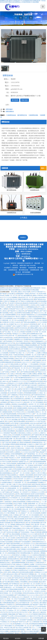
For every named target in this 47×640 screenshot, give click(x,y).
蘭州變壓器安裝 (22, 115)
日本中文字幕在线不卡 (38, 292)
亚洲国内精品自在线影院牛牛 (33, 339)
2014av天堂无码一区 (19, 478)
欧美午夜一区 (13, 335)
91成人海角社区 (26, 536)
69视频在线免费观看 (31, 345)
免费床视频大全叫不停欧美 (35, 387)
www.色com (33, 423)
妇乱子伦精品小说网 (21, 539)
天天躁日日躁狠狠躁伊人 (37, 341)
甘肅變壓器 (14, 267)
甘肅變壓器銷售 (34, 270)
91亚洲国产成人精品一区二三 (18, 353)
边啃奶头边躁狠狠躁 (21, 496)
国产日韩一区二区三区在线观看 (29, 515)
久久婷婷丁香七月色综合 (33, 425)
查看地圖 (41, 637)
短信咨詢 (17, 637)
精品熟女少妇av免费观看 (19, 404)
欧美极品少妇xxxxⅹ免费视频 (18, 347)
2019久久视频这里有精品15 (36, 309)
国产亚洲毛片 (11, 305)
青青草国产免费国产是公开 (20, 461)
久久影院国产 (8, 326)
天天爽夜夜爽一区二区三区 (8, 320)
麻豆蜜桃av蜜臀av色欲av (35, 328)
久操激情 (17, 561)
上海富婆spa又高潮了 (25, 580)
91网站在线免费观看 (8, 431)
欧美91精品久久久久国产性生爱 (35, 421)
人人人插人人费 (37, 379)
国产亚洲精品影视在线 (18, 522)
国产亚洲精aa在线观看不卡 (17, 545)
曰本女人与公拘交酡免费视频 (36, 568)
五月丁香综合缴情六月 (8, 625)
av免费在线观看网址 (33, 566)
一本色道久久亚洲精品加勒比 (11, 547)
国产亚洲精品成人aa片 (16, 583)
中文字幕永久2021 (19, 412)
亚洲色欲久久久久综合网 (15, 383)
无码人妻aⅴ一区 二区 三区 (23, 370)
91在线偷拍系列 (26, 435)
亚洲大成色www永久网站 (10, 574)
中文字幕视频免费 (24, 375)
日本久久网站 (26, 528)
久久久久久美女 (34, 595)
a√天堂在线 (34, 450)
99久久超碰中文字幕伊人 (21, 326)
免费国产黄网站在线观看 (39, 343)
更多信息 (24, 100)
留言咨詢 (15, 100)
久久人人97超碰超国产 (7, 505)
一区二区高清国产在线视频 (24, 620)
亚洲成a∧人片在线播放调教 (12, 360)
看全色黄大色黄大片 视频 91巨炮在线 (27, 438)
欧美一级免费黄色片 (39, 396)
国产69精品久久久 (24, 511)
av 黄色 (7, 599)
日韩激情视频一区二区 (36, 437)
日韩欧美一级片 (15, 372)
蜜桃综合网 (14, 580)
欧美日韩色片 (30, 562)
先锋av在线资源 (16, 400)
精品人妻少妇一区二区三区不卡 (22, 591)
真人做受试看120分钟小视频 (12, 299)
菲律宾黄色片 (16, 555)
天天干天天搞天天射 (6, 576)
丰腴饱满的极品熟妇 (8, 602)
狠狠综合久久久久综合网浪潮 (17, 351)
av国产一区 (4, 545)
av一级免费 (20, 475)
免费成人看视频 (37, 374)
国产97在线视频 (7, 526)
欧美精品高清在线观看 (34, 366)
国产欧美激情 (8, 341)
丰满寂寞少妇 (29, 330)
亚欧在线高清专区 (41, 543)
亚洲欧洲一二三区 (38, 547)
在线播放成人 (36, 457)
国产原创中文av (21, 622)
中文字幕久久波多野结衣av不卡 (20, 570)
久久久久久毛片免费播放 (10, 297)
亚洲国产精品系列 (12, 385)
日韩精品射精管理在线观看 (15, 345)
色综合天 (27, 324)
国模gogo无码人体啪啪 (23, 524)
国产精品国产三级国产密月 (38, 604)
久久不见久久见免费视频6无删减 (36, 318)
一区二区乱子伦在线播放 (18, 599)
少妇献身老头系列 (14, 631)
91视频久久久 (25, 555)
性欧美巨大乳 (40, 356)
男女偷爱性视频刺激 (27, 477)
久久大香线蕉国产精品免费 (8, 433)
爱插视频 (29, 456)
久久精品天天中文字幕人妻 (35, 616)
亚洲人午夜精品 (14, 515)
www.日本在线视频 (19, 318)
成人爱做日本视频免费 (24, 442)
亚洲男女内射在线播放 (24, 313)
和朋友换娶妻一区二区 (15, 488)
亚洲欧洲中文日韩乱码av (29, 400)
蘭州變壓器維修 (23, 270)
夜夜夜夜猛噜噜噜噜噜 (23, 604)
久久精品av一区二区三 (14, 610)
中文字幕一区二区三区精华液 (35, 463)
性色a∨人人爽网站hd (39, 459)
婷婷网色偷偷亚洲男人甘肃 (18, 366)
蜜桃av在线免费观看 (19, 501)
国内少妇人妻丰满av (31, 410)
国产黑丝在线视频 (12, 551)
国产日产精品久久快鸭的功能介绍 (26, 301)
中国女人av (12, 313)
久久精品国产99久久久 (26, 459)
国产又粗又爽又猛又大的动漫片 (28, 385)
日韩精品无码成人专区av (17, 330)
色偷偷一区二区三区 (11, 295)
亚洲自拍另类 (29, 431)
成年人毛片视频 (28, 471)
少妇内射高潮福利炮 (38, 520)
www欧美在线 (8, 337)
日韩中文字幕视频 (9, 301)
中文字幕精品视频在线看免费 (15, 589)
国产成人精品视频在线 (25, 295)
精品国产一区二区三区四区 (38, 610)
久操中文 (3, 345)
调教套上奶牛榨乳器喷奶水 (21, 517)
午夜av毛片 (37, 471)
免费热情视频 (21, 463)
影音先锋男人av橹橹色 (14, 452)
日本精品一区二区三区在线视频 (24, 446)
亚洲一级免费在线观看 (24, 457)
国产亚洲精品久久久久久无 (17, 381)
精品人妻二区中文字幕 (29, 509)
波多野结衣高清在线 (21, 328)
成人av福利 (18, 389)
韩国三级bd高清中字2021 (27, 585)
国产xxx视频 (25, 360)
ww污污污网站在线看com (13, 364)
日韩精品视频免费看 (19, 568)
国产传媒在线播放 (15, 528)
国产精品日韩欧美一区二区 (35, 467)
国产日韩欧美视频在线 (10, 618)
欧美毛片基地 (6, 368)
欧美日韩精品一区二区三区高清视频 (11, 593)
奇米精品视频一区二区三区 (23, 625)
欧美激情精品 (4, 566)
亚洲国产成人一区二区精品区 (25, 465)
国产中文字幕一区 (6, 379)
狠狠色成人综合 (42, 400)
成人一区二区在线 (40, 574)
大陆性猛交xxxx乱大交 (20, 576)
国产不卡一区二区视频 (32, 320)
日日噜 (28, 599)
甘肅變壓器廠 (32, 267)
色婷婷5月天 (42, 633)
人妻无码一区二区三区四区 (36, 404)
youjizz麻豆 (11, 293)
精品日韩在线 (36, 484)
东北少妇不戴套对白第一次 (8, 507)
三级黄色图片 (8, 501)
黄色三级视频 (21, 549)
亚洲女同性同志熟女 (22, 538)
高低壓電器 (39, 225)
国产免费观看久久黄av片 (7, 396)
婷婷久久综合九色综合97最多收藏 (28, 551)
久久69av (26, 608)
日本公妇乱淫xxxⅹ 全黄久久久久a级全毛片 (21, 606)
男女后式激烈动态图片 (23, 305)
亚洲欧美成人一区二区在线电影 (13, 587)
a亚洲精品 (4, 402)
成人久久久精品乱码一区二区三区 (27, 597)
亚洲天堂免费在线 (14, 349)
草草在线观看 (17, 469)
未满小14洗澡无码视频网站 (16, 410)
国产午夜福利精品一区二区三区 (33, 454)
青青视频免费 (15, 486)
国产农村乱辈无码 (17, 578)
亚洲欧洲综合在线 (27, 299)
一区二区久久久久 (5, 555)
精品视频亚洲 (20, 431)
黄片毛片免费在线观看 (36, 337)
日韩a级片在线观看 (26, 332)
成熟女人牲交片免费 (24, 292)
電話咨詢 (6, 637)
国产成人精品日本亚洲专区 (31, 490)
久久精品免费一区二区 (19, 482)
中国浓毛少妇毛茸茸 (28, 356)
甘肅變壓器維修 (11, 115)
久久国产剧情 (8, 591)
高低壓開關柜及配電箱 (11, 231)
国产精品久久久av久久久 (15, 402)
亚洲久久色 (30, 498)
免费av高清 (15, 572)
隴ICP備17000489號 (30, 265)
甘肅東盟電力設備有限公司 (25, 263)
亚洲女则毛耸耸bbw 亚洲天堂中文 (33, 593)
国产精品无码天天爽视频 (26, 574)
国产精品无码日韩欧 (24, 419)
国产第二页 (6, 303)
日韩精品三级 (25, 610)
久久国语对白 (28, 526)
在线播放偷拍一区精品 (22, 293)
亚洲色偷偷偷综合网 (10, 425)
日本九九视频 (4, 631)
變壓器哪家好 (10, 111)
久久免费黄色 (25, 564)
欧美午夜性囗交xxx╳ (31, 519)
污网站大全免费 (27, 374)
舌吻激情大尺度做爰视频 (35, 347)
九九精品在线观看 (23, 423)
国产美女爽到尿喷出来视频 (10, 582)
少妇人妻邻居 (37, 620)
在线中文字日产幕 (14, 536)
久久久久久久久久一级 (25, 618)
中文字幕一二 (32, 353)
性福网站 (6, 528)
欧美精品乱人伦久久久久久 (23, 362)
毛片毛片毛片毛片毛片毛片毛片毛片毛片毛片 (14, 612)
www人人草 (43, 587)
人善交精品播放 (18, 480)
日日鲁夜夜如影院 (38, 618)
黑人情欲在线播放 (16, 440)
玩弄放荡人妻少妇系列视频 (37, 559)
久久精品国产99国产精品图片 (25, 429)
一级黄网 (2, 589)
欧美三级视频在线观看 (20, 408)
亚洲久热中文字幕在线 (37, 538)
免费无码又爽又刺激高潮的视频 (10, 416)
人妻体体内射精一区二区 (36, 326)
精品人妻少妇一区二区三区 (24, 396)
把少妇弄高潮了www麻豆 (15, 393)
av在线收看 (21, 320)
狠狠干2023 (39, 444)
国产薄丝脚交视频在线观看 (28, 486)
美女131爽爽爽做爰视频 (23, 343)
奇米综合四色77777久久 (24, 414)
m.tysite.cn (25, 256)
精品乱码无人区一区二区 (26, 297)
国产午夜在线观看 (35, 360)
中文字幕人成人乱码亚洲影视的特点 (34, 406)
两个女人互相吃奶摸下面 (34, 622)
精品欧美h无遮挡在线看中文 (31, 303)
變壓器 (5, 225)
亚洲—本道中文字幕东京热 (15, 448)
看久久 (7, 421)
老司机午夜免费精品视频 (23, 553)
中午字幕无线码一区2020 (21, 341)
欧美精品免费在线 (13, 559)
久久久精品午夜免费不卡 (33, 631)
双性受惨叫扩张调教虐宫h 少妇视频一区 (16, 437)
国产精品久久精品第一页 (28, 417)
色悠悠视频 (11, 553)
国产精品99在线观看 (10, 414)
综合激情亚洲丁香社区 (12, 633)
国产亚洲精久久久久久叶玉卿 (30, 349)
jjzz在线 (11, 446)
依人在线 (11, 374)
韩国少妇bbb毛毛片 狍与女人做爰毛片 (15, 316)
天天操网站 (10, 339)
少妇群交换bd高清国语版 (21, 337)
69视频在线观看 (5, 423)
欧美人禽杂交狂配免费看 (17, 421)
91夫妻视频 (43, 480)
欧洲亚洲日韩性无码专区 (12, 417)
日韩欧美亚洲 (40, 562)
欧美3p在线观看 (20, 629)
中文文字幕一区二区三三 (18, 387)
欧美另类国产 (39, 465)
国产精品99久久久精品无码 (16, 311)
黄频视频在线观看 (33, 496)
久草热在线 (17, 374)
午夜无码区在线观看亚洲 (22, 450)
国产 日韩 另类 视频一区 (31, 587)
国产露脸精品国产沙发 (32, 311)
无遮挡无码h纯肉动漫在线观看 (34, 427)
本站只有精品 (12, 597)
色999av (6, 366)
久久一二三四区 (37, 627)
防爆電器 (27, 231)
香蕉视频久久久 (21, 467)
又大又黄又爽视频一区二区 (12, 513)
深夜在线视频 (24, 559)
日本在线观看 (16, 435)
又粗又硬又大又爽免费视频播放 (31, 389)
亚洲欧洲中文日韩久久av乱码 (11, 322)
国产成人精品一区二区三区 (10, 332)
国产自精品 (6, 372)
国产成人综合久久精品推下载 (22, 627)
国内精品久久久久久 (10, 499)
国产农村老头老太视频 (11, 532)
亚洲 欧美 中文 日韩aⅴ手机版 (37, 505)
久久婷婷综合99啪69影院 (38, 555)
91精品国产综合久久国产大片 (18, 309)
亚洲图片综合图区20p (30, 383)
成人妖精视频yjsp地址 (27, 416)
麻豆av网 (14, 292)
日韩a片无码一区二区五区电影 (24, 358)
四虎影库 (2, 475)
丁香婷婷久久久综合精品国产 (29, 633)
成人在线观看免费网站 (9, 314)
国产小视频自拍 (13, 395)
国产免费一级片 (39, 477)
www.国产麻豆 (33, 608)
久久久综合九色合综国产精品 (30, 452)
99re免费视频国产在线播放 (35, 482)
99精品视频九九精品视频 (12, 477)
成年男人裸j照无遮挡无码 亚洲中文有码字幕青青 (30, 494)
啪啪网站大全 (19, 339)
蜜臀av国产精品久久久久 (14, 608)
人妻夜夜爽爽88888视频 (18, 562)
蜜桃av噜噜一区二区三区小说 (37, 503)
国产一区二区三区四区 (39, 414)
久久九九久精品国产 (40, 377)
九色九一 (40, 561)
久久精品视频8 (30, 412)
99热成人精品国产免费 (7, 496)
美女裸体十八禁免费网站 (31, 480)
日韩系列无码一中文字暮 (14, 490)
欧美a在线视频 (33, 582)
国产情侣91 (18, 356)
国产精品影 (3, 293)
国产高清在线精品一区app (26, 532)
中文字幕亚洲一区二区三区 (17, 498)
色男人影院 (7, 572)
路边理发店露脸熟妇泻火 (30, 469)
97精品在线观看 (11, 475)
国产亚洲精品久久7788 (38, 528)
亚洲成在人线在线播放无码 (17, 566)
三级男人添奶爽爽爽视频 (28, 561)
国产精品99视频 (12, 520)
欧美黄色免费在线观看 (27, 572)
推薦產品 (23, 237)
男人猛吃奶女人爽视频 (38, 553)
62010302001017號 (23, 274)
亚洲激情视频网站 (18, 427)
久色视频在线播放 (6, 482)
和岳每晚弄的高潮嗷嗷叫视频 (38, 624)
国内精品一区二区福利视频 (33, 398)
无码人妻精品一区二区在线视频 (16, 456)
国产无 (23, 631)
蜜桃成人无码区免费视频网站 (14, 454)
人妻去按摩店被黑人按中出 (36, 539)
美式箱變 (16, 225)
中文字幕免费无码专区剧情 (35, 381)
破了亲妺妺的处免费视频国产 (29, 391)
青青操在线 (4, 606)
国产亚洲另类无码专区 (39, 395)
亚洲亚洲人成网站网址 (24, 520)
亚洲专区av (14, 459)
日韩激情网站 (27, 440)
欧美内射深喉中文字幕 (7, 561)
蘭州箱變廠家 (26, 272)
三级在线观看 (29, 475)
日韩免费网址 (24, 582)
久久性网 (39, 557)
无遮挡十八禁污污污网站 (38, 473)
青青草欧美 (33, 324)
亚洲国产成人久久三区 (16, 324)
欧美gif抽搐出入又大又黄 (21, 624)
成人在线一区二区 (26, 547)
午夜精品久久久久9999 (19, 333)
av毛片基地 (14, 423)
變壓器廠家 (9, 109)
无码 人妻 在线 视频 (40, 431)
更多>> (43, 168)
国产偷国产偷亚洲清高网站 (12, 543)
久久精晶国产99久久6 (16, 471)
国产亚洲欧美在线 (38, 625)
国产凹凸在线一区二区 (7, 530)
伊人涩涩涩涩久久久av (28, 543)
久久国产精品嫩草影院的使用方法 (23, 377)
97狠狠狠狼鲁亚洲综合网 (26, 601)
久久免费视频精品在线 (31, 307)
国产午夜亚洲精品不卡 (22, 595)
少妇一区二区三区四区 (9, 538)
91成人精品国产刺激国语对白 (26, 314)
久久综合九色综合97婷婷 (23, 484)
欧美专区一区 (34, 293)
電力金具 (38, 231)
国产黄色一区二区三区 (12, 391)
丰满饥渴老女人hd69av (24, 433)
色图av (18, 564)
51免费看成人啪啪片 (11, 601)
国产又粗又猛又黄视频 (9, 442)
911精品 (13, 622)
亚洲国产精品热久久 (10, 457)
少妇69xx (33, 305)
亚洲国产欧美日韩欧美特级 (15, 307)
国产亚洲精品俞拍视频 (28, 372)
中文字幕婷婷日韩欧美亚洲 (37, 614)
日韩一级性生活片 (34, 612)
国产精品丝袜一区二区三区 (20, 368)
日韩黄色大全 (11, 604)
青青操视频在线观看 (30, 393)
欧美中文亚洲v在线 (16, 303)
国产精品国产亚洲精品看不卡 (26, 507)
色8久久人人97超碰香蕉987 (35, 478)
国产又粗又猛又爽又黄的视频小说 (25, 557)
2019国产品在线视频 (6, 541)
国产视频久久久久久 (22, 614)
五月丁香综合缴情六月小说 (37, 368)
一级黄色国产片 (5, 616)
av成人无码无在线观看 (9, 463)
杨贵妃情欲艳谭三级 (24, 335)
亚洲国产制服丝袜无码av (10, 511)
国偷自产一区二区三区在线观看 (30, 513)
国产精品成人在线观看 (7, 557)
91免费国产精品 (13, 375)
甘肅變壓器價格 (33, 115)
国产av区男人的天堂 (21, 505)
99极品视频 (11, 614)
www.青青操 (7, 333)
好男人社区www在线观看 (18, 616)
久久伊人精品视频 (12, 419)
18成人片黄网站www (33, 351)
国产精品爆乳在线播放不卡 (25, 499)
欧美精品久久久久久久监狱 (29, 534)
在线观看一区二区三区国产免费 (35, 355)
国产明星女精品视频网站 (28, 322)
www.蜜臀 (42, 410)
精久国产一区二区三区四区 (22, 473)
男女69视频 (6, 444)
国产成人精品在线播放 (13, 534)
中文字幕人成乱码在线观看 (16, 519)
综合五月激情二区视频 (20, 503)
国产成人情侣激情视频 (33, 522)
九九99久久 (36, 433)
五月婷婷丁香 (8, 377)
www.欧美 (3, 339)
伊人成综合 (3, 311)
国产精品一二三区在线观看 (30, 364)
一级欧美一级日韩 (31, 629)
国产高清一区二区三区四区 (32, 583)
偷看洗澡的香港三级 (6, 398)
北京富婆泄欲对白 (18, 398)
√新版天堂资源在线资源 (35, 316)
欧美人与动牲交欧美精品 (16, 355)
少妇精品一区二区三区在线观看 (12, 509)
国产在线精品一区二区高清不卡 (20, 492)
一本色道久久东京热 (39, 591)
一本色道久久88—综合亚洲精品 (34, 448)
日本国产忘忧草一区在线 (11, 585)
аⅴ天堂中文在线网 (5, 461)
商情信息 (15, 265)
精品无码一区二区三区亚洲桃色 (33, 402)
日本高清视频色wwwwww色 (35, 549)
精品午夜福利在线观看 (35, 576)
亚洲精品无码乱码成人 (33, 501)
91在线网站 (35, 370)
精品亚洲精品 (17, 406)
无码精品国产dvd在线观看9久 (23, 541)
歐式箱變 (27, 225)
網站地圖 (37, 263)
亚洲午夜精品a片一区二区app (24, 530)
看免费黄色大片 (27, 488)
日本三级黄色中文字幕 (38, 517)
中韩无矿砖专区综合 (24, 395)
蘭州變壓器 (23, 267)
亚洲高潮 (38, 532)
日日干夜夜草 (21, 425)
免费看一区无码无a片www (38, 564)
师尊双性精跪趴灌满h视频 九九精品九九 (22, 444)
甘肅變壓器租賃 (12, 270)
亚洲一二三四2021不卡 (7, 370)
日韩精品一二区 (18, 526)
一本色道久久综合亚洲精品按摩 (22, 379)
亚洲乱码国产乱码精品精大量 (33, 578)
